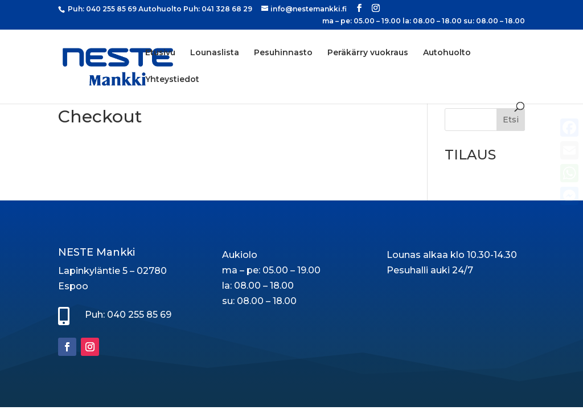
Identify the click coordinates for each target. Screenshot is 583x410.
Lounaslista (214, 53)
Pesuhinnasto (283, 53)
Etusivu (160, 53)
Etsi (511, 119)
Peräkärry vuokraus (367, 53)
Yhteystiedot (172, 79)
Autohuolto (447, 53)
